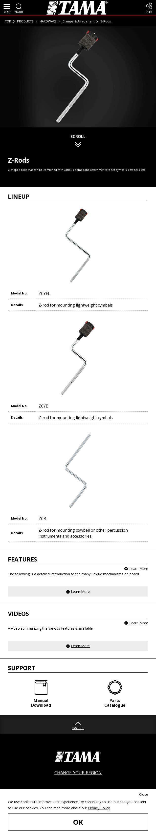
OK (78, 822)
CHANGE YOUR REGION (78, 772)
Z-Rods (105, 21)
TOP (8, 21)
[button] (7, 8)
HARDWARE (48, 21)
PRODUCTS (25, 21)
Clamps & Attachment (78, 21)
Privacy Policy (99, 808)
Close (143, 794)
